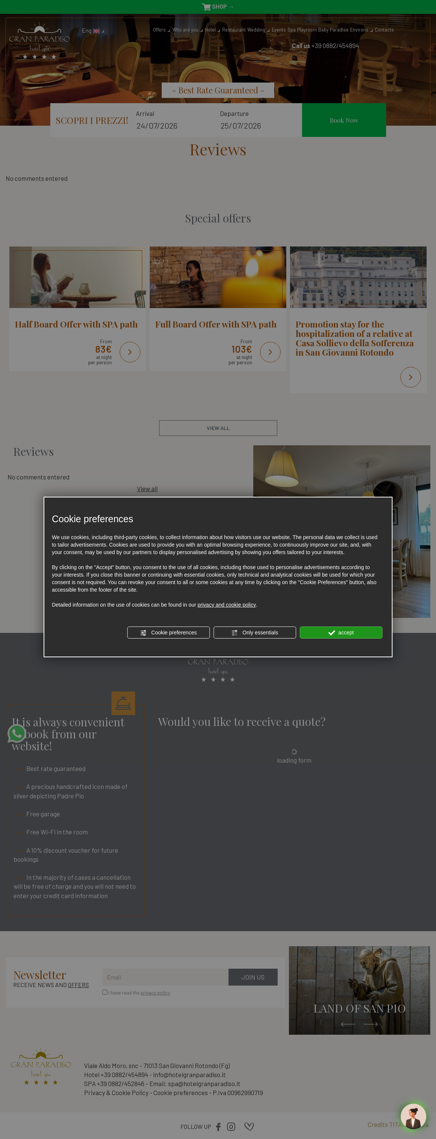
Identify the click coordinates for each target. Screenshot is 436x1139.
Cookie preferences (168, 633)
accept (341, 633)
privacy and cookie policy (227, 605)
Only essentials (254, 633)
